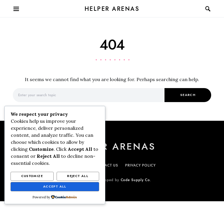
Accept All (54, 186)
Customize (32, 176)
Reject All (77, 176)
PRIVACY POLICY (140, 165)
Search (187, 95)
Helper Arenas (112, 9)
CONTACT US (106, 165)
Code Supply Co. (136, 180)
